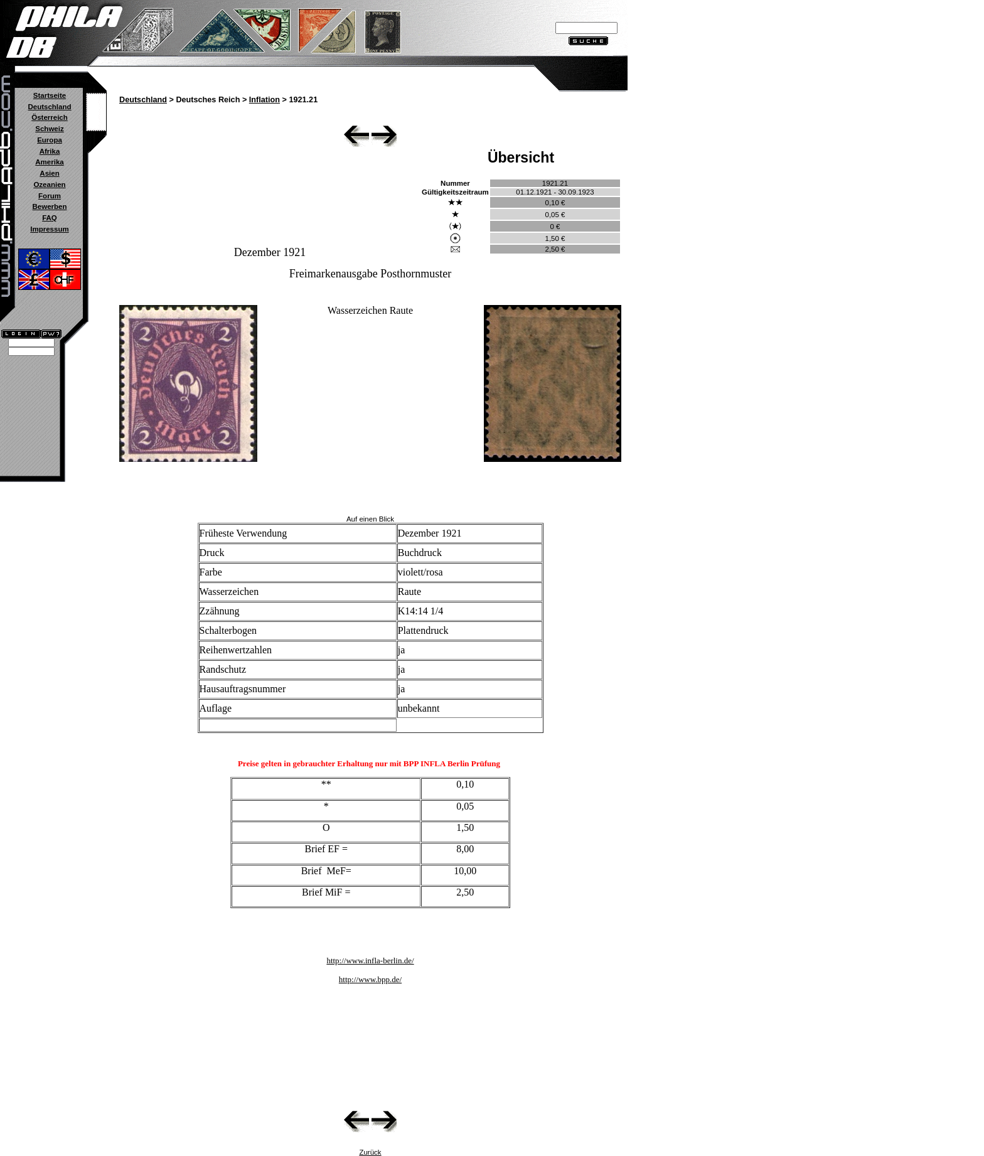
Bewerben (49, 206)
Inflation (264, 99)
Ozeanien (49, 184)
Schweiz (49, 128)
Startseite (49, 95)
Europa (49, 140)
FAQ (49, 218)
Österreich (49, 117)
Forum (49, 196)
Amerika (49, 162)
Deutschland (49, 106)
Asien (49, 173)
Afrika (50, 151)
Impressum (49, 229)
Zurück (370, 1152)
